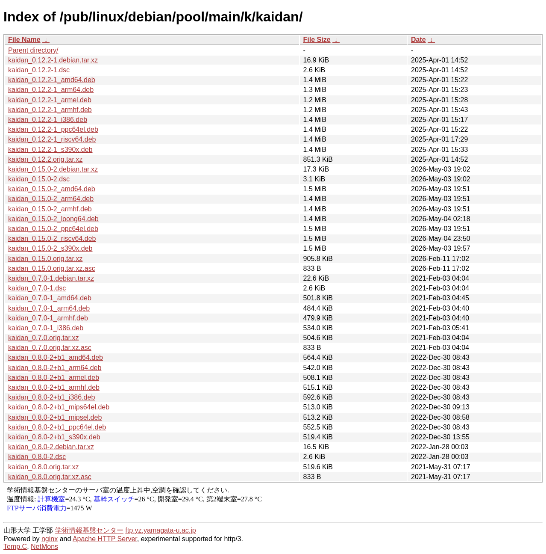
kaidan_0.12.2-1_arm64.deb (51, 89)
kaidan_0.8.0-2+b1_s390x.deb (54, 437)
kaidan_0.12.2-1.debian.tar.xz (53, 60)
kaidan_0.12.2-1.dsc (39, 70)
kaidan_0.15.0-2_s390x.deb (50, 248)
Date (418, 39)
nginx (49, 538)
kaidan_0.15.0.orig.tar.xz (45, 258)
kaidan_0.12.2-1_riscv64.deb (52, 139)
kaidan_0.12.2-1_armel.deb (49, 100)
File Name (24, 39)
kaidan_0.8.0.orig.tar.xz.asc (49, 476)
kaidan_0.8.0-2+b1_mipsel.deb (55, 417)
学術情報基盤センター (89, 530)
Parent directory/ (33, 50)
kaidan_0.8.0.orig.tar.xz (43, 467)
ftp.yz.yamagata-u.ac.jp (160, 530)
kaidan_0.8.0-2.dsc (37, 456)
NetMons (44, 546)
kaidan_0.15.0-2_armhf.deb (50, 209)
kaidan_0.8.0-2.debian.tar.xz (51, 446)
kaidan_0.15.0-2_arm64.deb (51, 198)
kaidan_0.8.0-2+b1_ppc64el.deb (57, 427)
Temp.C (15, 546)
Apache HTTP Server (105, 538)
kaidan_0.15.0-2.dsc (39, 179)
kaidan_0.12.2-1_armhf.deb (50, 109)
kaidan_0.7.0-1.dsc (37, 288)
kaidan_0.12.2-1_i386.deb (47, 119)
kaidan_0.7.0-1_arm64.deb (49, 308)
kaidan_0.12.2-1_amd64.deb (51, 79)
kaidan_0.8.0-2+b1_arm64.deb (54, 367)
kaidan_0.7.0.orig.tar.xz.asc (49, 347)
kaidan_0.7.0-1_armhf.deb (48, 318)
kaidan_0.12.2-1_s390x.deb (50, 149)
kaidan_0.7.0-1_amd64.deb (49, 298)
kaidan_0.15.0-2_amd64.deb (51, 189)
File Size (317, 39)
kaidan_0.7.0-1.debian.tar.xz (51, 278)
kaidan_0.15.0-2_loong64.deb (53, 218)
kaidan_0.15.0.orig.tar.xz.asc (51, 268)
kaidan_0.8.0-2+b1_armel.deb (53, 377)
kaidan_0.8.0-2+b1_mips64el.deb (58, 407)
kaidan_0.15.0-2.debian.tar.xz (53, 169)
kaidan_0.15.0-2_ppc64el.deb (53, 228)
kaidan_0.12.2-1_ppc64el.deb (53, 129)
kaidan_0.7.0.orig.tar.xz (43, 337)
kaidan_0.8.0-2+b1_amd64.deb (55, 357)
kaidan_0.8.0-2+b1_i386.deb (51, 397)
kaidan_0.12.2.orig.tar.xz (45, 159)
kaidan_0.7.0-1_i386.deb (45, 328)
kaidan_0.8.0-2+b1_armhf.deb (54, 387)
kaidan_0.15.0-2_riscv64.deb (52, 238)
